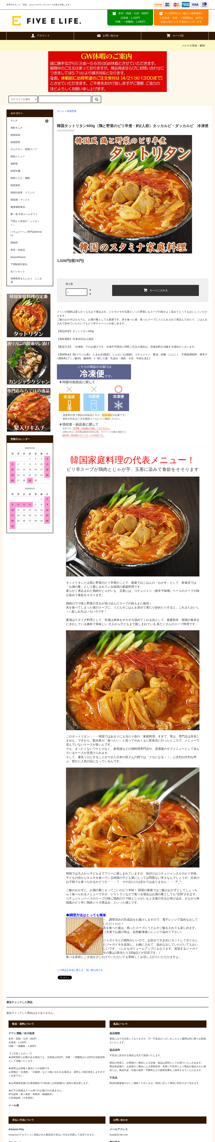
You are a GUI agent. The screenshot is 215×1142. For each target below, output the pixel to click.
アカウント (40, 35)
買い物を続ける (94, 970)
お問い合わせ (107, 35)
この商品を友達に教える (70, 970)
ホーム (60, 111)
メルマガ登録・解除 (193, 45)
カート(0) (174, 35)
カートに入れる (155, 290)
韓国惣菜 (72, 111)
